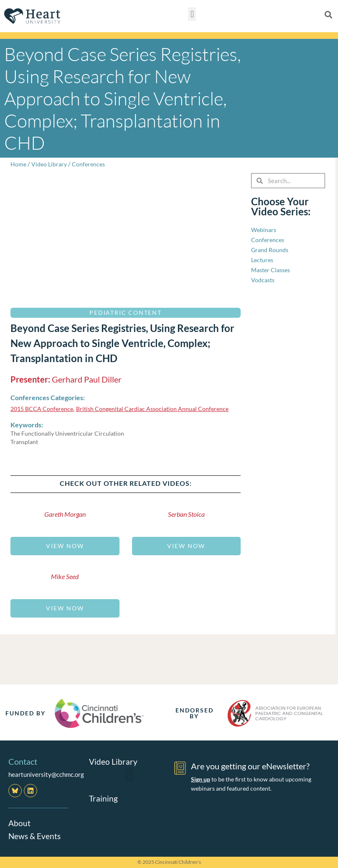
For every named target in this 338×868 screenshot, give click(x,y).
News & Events (35, 835)
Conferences (91, 164)
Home (18, 164)
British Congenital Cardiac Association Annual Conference (159, 408)
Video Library (50, 164)
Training (103, 798)
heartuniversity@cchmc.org (46, 774)
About (19, 823)
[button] (192, 14)
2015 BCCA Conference (43, 408)
